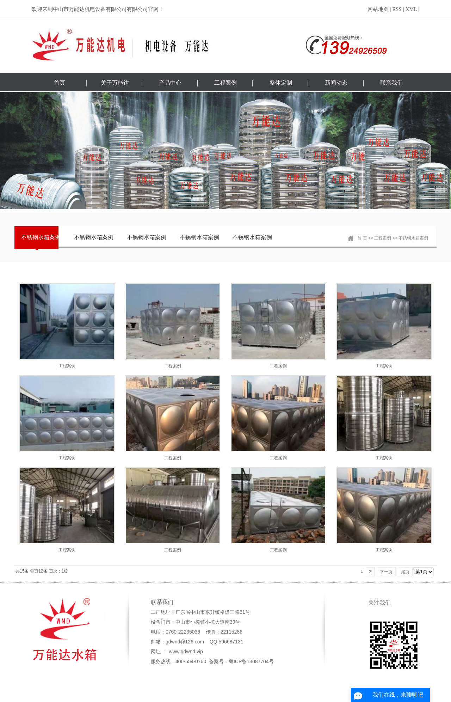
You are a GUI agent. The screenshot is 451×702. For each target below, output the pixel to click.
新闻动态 (336, 83)
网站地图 (378, 9)
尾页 (405, 571)
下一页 (386, 571)
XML (411, 9)
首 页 (362, 238)
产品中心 (170, 83)
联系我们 (391, 83)
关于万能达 (115, 83)
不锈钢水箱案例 (41, 237)
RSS (397, 9)
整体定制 (281, 83)
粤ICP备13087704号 (251, 661)
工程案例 (225, 83)
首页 (59, 83)
